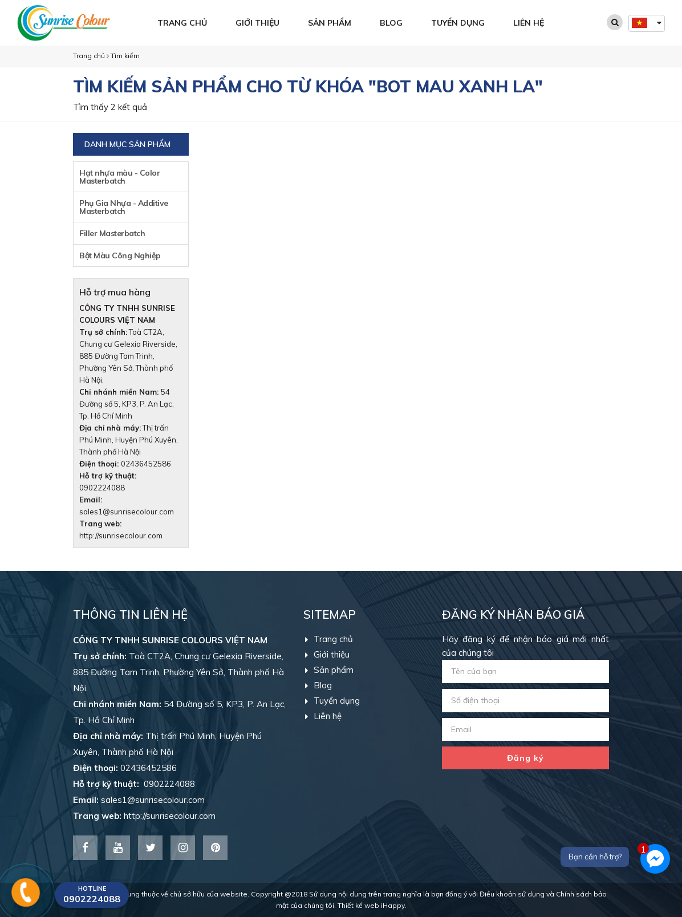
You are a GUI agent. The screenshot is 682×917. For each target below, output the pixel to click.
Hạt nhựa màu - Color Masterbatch (119, 177)
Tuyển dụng (458, 23)
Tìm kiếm (125, 55)
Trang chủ (182, 23)
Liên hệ (528, 23)
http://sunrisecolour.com (121, 535)
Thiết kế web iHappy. (372, 905)
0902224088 (134, 783)
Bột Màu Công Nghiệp (120, 255)
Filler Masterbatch (112, 233)
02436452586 (146, 463)
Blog (391, 23)
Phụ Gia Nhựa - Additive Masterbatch (123, 207)
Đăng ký (525, 758)
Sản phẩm (329, 23)
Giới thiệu (257, 23)
